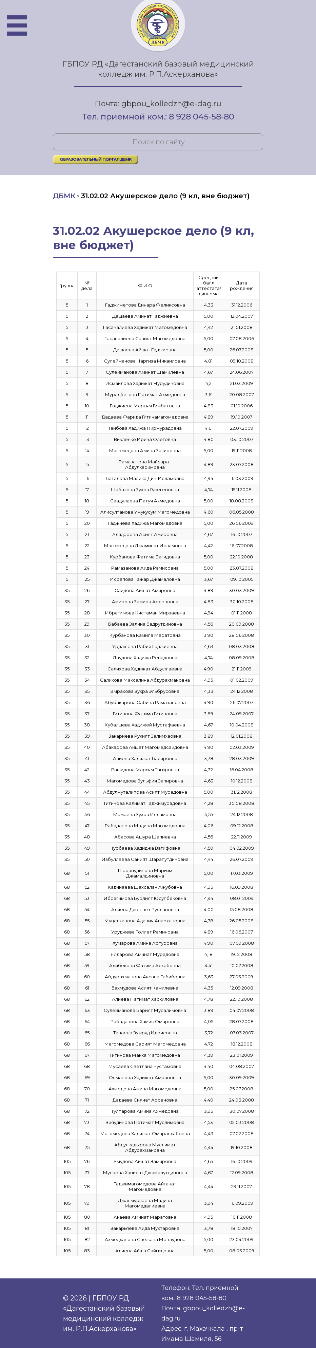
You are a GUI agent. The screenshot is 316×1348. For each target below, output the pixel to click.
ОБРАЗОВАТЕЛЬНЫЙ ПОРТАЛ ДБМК (96, 159)
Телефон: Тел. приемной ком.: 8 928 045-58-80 (199, 1293)
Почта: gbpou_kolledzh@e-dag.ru (158, 103)
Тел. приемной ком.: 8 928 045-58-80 (158, 117)
